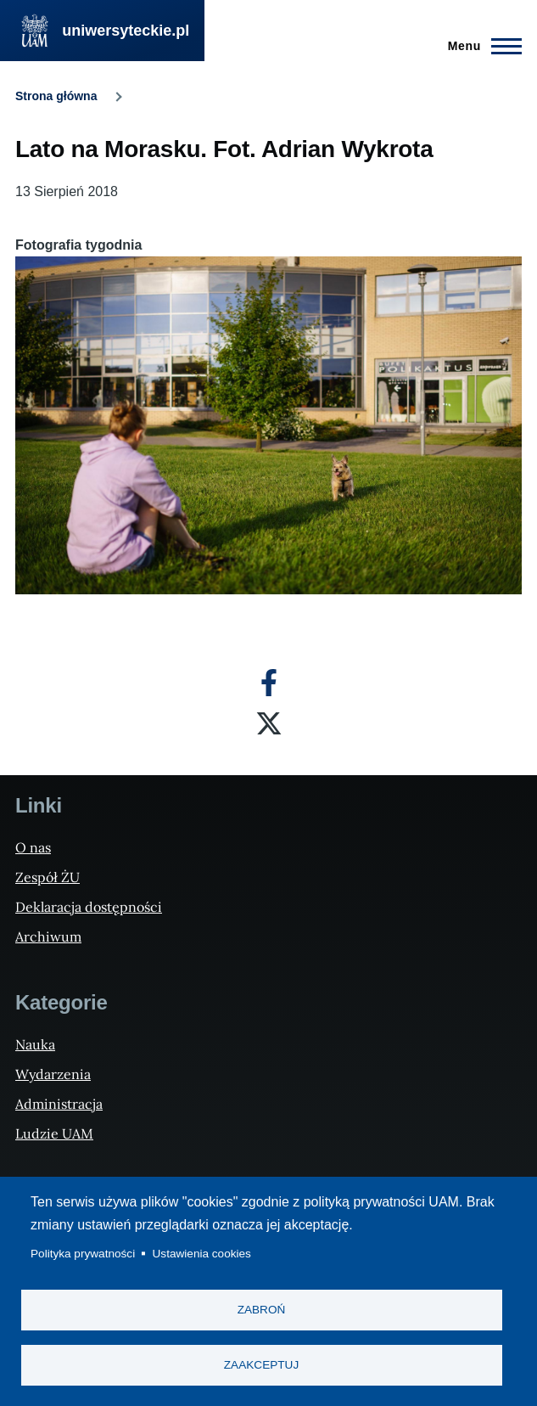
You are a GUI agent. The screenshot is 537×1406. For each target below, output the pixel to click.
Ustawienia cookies (202, 1253)
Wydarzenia (53, 1074)
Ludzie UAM (54, 1133)
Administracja (59, 1103)
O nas (33, 847)
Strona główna (56, 96)
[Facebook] (268, 682)
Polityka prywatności (83, 1253)
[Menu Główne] (480, 46)
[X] (268, 723)
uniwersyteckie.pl (125, 30)
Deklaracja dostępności (88, 906)
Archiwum (48, 936)
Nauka (35, 1044)
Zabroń (262, 1309)
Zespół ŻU (47, 877)
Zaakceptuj (261, 1364)
